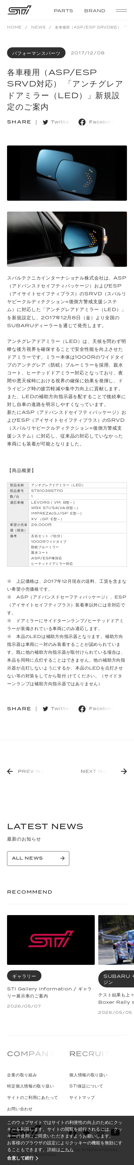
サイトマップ (82, 1097)
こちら (67, 1149)
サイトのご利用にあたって (32, 1097)
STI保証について (86, 1086)
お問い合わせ (19, 1109)
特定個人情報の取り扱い (30, 1086)
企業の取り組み (22, 1075)
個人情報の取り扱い (88, 1075)
